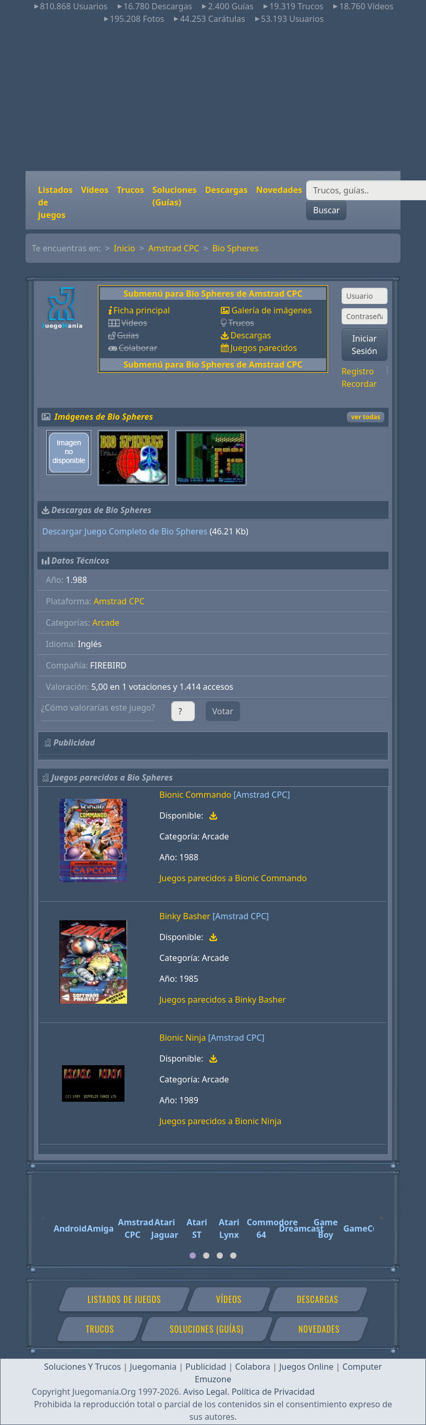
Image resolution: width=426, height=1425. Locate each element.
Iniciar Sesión (364, 345)
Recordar (359, 383)
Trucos (130, 190)
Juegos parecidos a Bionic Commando (233, 878)
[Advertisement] (213, 98)
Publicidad (205, 1366)
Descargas (226, 190)
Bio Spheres (235, 248)
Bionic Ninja (182, 1037)
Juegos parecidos (263, 348)
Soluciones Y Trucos (82, 1366)
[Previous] (43, 1213)
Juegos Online (306, 1366)
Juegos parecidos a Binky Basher (222, 999)
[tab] (193, 1255)
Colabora (252, 1366)
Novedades (279, 190)
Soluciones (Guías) (175, 196)
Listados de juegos (55, 202)
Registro (358, 371)
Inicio (124, 248)
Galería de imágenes (271, 310)
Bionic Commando (195, 794)
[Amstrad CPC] (261, 794)
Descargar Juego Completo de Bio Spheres (124, 531)
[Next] (382, 1213)
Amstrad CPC (173, 248)
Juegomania (153, 1366)
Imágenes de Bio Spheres (104, 416)
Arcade (105, 622)
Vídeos (94, 190)
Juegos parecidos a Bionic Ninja (220, 1121)
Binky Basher (184, 916)
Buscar (326, 210)
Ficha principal (142, 310)
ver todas (365, 416)
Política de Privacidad (273, 1391)
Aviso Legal (205, 1391)
